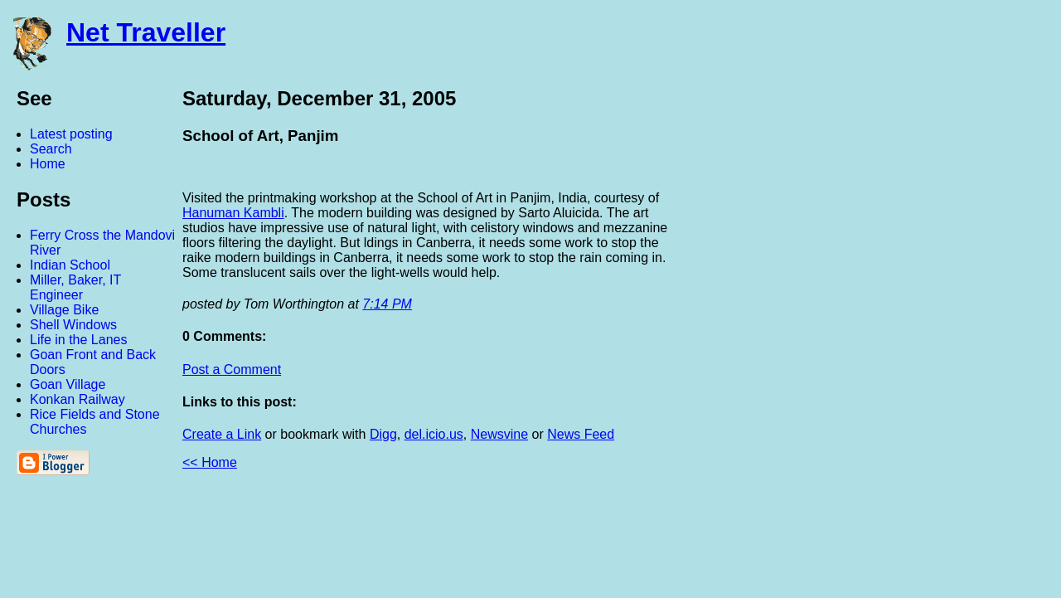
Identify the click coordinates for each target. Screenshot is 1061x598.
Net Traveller (145, 32)
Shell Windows (73, 325)
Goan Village (67, 384)
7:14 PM (387, 304)
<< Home (209, 462)
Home (47, 164)
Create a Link (221, 434)
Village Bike (64, 310)
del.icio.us (434, 434)
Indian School (70, 265)
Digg (383, 434)
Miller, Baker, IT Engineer (75, 287)
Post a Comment (231, 369)
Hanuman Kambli (233, 213)
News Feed (580, 434)
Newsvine (499, 434)
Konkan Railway (77, 399)
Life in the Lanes (78, 340)
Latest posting (71, 134)
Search (51, 149)
